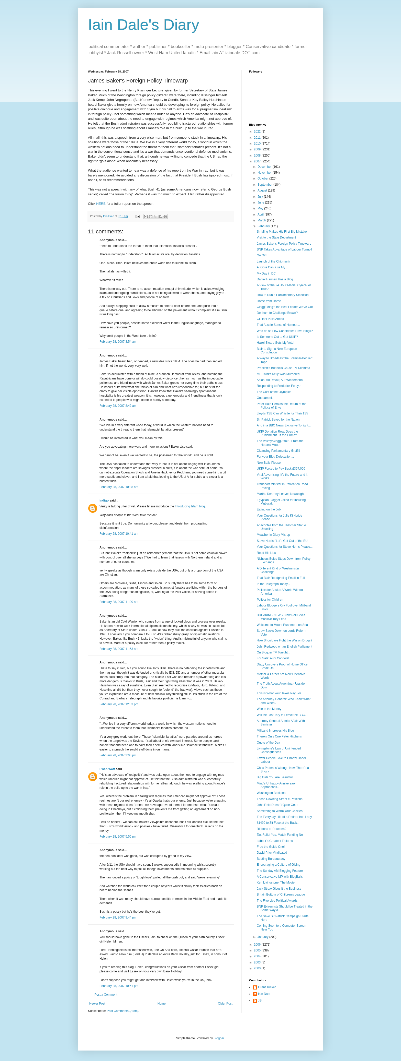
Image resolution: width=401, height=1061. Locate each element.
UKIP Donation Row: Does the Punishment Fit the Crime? (277, 433)
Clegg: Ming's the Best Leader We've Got (285, 307)
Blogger (219, 1038)
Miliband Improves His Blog (275, 730)
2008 (258, 155)
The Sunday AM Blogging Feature (280, 871)
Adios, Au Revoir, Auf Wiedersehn (280, 380)
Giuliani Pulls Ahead (270, 319)
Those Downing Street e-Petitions (280, 799)
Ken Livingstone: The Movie (276, 882)
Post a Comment (105, 994)
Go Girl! (262, 255)
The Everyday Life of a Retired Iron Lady (284, 817)
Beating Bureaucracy (271, 859)
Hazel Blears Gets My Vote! (275, 342)
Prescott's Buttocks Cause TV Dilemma (283, 368)
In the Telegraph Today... (273, 584)
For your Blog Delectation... (275, 456)
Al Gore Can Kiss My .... (273, 267)
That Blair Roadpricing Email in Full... (282, 578)
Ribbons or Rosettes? (271, 829)
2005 (258, 950)
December (265, 167)
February (264, 226)
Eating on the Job (269, 509)
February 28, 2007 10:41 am (118, 533)
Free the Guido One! (271, 847)
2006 (258, 944)
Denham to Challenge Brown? (277, 313)
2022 (258, 131)
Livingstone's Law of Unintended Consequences (279, 750)
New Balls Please (269, 462)
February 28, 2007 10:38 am (118, 487)
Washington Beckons (271, 793)
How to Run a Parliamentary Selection (283, 295)
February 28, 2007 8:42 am (118, 406)
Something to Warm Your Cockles (280, 811)
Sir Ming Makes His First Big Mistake (282, 231)
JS (260, 1000)
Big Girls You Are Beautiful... (276, 777)
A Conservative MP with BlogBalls (280, 876)
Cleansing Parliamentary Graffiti (278, 450)
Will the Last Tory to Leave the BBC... (282, 715)
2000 (258, 968)
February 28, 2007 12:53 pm (118, 704)
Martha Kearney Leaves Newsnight (281, 494)
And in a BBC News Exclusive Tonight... (284, 425)
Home (162, 1003)
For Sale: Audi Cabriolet (273, 658)
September (265, 184)
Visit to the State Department (276, 237)
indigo (104, 500)
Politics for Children (270, 599)
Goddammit (265, 398)
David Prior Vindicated (272, 852)
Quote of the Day (268, 742)
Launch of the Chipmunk (273, 261)
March (262, 220)
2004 (258, 956)
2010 (258, 143)
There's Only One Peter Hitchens (279, 736)
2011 (258, 137)
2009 (258, 149)
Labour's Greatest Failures (275, 841)
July (261, 196)
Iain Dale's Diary (143, 24)
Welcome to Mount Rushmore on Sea (282, 625)
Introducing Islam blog (190, 506)
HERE (101, 204)
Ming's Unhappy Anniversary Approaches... (276, 785)
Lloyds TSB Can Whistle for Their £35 (282, 413)
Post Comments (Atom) (123, 1011)
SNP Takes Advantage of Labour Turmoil (284, 249)
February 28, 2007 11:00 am (118, 602)
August (263, 190)
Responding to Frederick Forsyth (279, 386)
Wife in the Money (269, 709)
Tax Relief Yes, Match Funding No (280, 835)
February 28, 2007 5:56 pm (118, 836)
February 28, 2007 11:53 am (118, 649)
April (261, 214)
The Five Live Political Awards (277, 900)
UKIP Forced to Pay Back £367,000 (281, 468)
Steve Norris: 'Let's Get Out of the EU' (282, 541)
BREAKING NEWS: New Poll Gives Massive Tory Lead (281, 617)
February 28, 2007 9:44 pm (118, 917)
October (263, 178)
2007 (258, 161)
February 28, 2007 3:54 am (118, 341)
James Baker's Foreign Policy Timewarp (284, 243)
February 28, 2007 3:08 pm (118, 755)
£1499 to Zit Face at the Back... (278, 823)
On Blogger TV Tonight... (273, 652)
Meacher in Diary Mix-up (273, 535)
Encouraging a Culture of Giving (278, 864)
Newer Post (97, 1003)
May (261, 208)
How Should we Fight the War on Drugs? (284, 640)
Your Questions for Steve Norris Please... (285, 547)
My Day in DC (266, 273)
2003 (258, 962)
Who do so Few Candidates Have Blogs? (285, 331)
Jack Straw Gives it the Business (279, 888)
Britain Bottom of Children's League (281, 894)
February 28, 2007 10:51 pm (118, 986)
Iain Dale (264, 994)
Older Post (225, 1003)
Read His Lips (266, 553)
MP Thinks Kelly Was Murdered (278, 374)
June (261, 202)
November (265, 172)
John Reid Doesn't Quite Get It (277, 805)
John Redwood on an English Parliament (284, 646)
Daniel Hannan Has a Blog (275, 279)
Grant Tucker (267, 987)
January (263, 937)
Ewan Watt (107, 769)
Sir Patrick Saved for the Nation (278, 419)
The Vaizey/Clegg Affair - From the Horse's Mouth (280, 442)
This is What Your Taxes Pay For (279, 693)
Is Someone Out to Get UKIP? (277, 337)
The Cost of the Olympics (274, 392)
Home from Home (269, 301)
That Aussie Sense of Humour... (278, 325)
